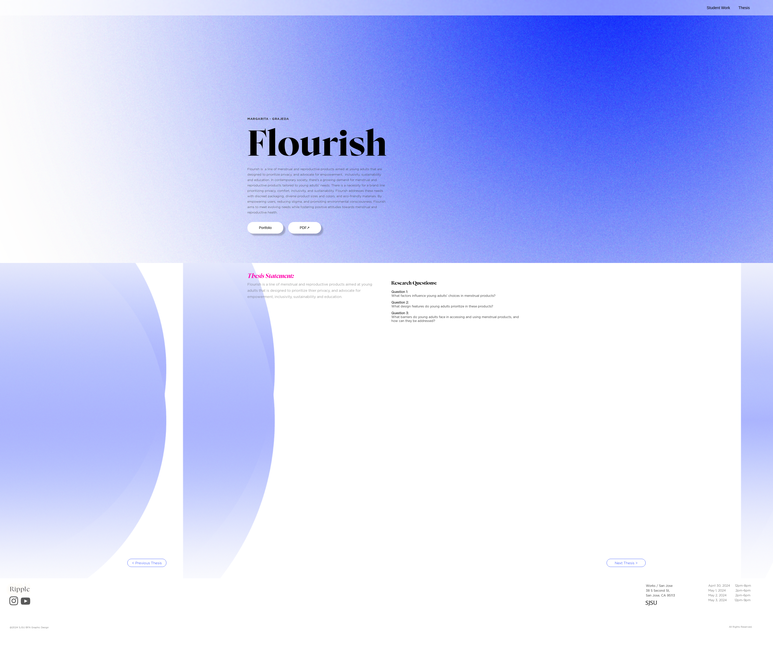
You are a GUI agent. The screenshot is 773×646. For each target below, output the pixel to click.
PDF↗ (305, 228)
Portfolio (265, 228)
